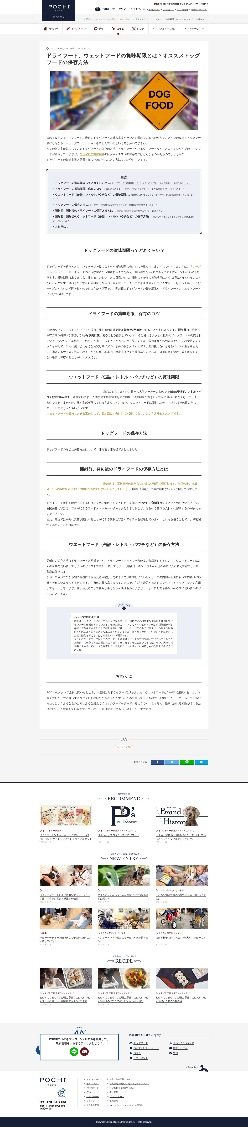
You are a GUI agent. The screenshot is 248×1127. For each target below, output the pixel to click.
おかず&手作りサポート (146, 1048)
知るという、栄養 (132, 19)
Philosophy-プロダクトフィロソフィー (118, 835)
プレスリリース (117, 1096)
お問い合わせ (182, 10)
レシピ (138, 28)
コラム (120, 19)
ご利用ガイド (168, 10)
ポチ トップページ (95, 1079)
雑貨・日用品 (180, 1048)
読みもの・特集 (109, 19)
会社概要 (114, 1092)
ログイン (90, 1101)
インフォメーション (166, 28)
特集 (99, 28)
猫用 (175, 1053)
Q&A (88, 1092)
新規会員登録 (92, 1105)
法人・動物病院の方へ (120, 1079)
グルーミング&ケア (183, 1043)
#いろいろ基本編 (124, 747)
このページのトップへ (196, 1068)
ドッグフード (140, 1043)
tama (126, 1105)
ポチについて (154, 10)
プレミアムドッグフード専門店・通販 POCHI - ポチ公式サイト (58, 10)
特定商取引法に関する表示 (122, 1088)
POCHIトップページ (92, 19)
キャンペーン (76, 28)
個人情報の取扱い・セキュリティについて (129, 1083)
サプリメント (140, 1058)
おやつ (137, 1053)
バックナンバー (195, 28)
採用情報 (114, 1101)
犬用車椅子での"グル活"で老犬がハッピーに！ (181, 937)
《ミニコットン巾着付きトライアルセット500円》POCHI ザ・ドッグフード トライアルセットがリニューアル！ (66, 839)
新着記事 (51, 28)
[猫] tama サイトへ (199, 10)
